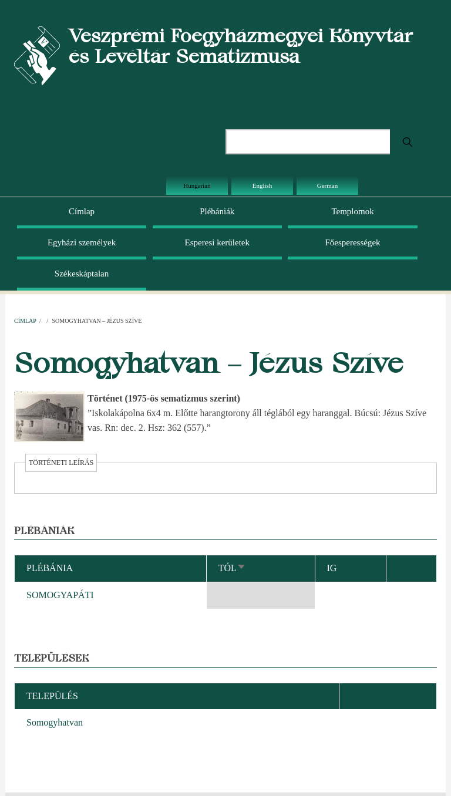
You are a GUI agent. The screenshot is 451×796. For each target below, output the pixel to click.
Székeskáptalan (82, 273)
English (262, 185)
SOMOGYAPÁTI (60, 595)
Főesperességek (352, 242)
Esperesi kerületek (217, 242)
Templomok (352, 211)
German (327, 185)
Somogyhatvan (54, 722)
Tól (232, 568)
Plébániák (217, 211)
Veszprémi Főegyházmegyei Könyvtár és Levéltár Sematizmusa (241, 46)
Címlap (82, 211)
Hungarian (196, 185)
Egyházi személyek (82, 242)
